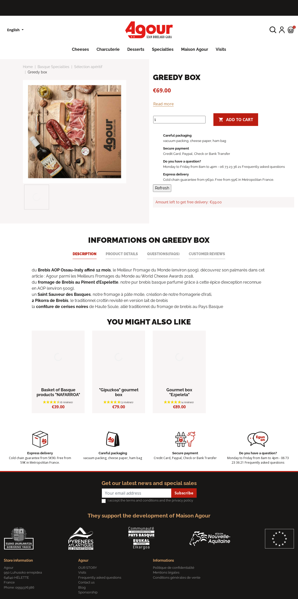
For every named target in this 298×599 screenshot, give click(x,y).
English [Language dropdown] (14, 29)
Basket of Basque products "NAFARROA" (58, 392)
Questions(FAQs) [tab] (163, 254)
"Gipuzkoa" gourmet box (118, 392)
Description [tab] (85, 254)
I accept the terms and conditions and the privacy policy (150, 500)
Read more (163, 104)
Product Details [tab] (122, 254)
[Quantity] (179, 119)
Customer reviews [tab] (207, 254)
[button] (273, 29)
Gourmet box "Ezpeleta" (179, 392)
